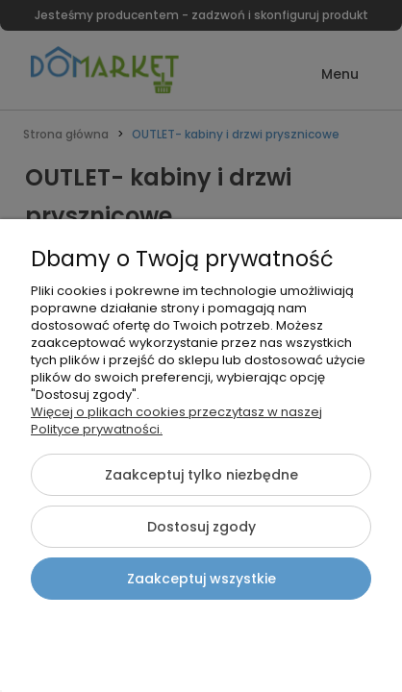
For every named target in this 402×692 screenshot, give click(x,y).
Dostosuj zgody (201, 526)
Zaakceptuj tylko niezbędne (201, 474)
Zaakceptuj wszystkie (201, 578)
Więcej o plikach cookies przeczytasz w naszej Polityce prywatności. (176, 420)
